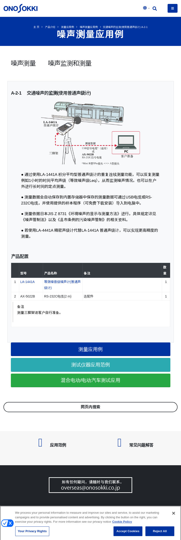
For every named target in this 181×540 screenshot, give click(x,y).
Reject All (160, 532)
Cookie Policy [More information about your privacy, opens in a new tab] (122, 523)
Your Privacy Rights (32, 532)
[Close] (174, 515)
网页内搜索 (90, 407)
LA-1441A (27, 282)
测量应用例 (67, 27)
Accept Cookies (128, 532)
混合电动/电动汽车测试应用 (90, 380)
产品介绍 (50, 27)
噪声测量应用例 (89, 27)
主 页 (36, 27)
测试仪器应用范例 (90, 364)
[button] (147, 8)
